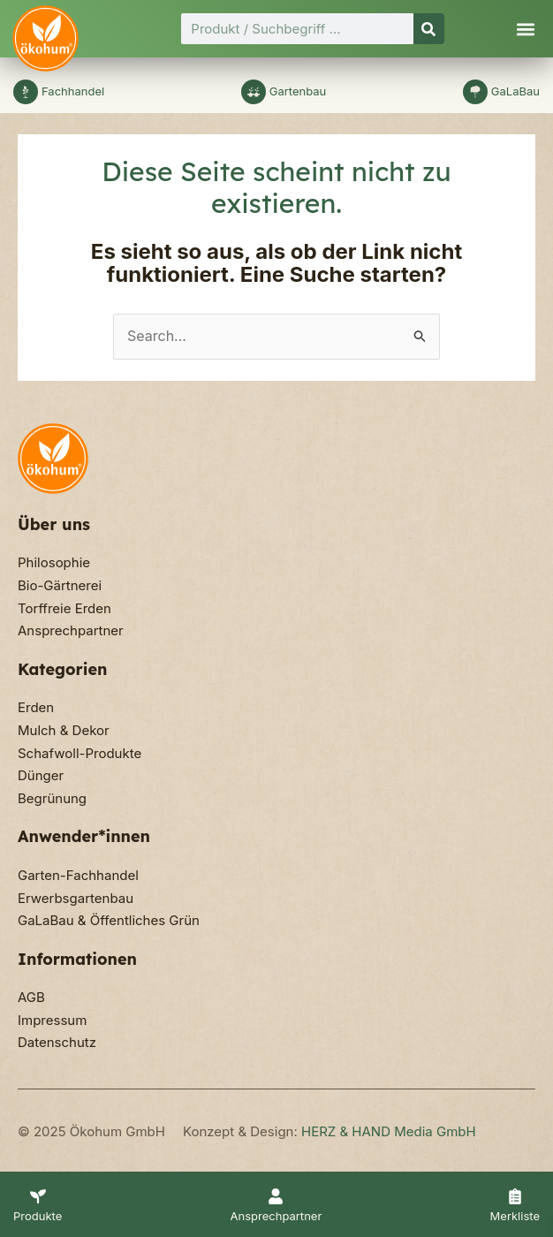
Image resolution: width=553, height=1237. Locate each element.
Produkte (37, 1216)
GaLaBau (515, 91)
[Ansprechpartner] (276, 1196)
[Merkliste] (515, 1196)
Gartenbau (298, 91)
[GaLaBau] (475, 92)
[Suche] (428, 28)
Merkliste (515, 1216)
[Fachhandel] (25, 92)
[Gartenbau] (253, 92)
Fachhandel (73, 91)
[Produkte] (38, 1196)
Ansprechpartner (276, 1216)
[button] (525, 28)
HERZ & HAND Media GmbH (388, 1131)
